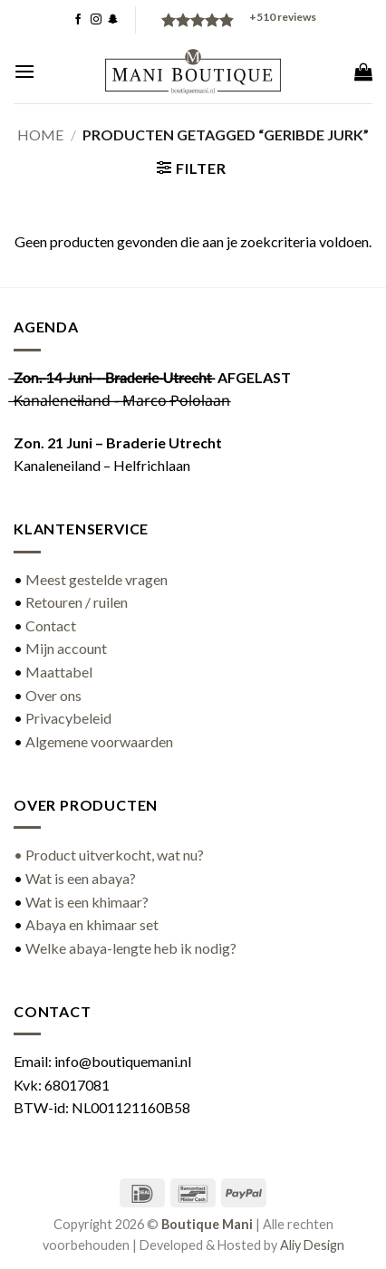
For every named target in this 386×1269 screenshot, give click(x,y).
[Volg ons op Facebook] (77, 20)
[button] (24, 71)
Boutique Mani (207, 1224)
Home (40, 134)
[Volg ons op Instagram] (96, 20)
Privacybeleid (68, 717)
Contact (50, 625)
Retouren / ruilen (76, 601)
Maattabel (58, 671)
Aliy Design (312, 1245)
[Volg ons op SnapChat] (113, 20)
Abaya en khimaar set (92, 924)
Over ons (53, 695)
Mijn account (66, 648)
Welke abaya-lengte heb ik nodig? (130, 948)
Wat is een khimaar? (87, 901)
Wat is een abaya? (80, 878)
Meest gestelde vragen (96, 579)
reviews (282, 17)
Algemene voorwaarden (99, 741)
